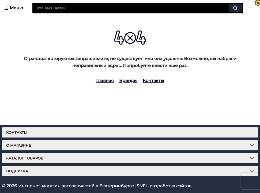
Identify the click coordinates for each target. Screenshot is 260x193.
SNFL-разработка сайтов (164, 185)
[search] (137, 8)
